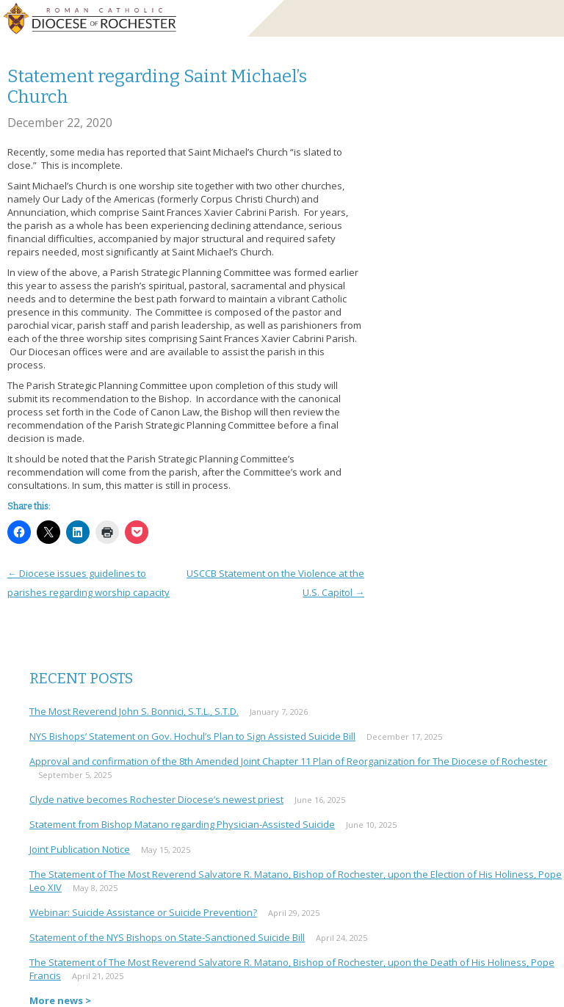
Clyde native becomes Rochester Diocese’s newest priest (156, 799)
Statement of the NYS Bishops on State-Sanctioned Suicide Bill (167, 937)
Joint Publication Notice (79, 849)
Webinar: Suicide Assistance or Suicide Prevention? (143, 912)
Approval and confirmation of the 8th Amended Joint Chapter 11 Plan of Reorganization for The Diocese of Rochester (288, 761)
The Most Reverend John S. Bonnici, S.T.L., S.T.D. (134, 711)
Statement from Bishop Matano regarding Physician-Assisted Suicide (182, 824)
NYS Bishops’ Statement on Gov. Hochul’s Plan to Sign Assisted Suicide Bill (192, 736)
